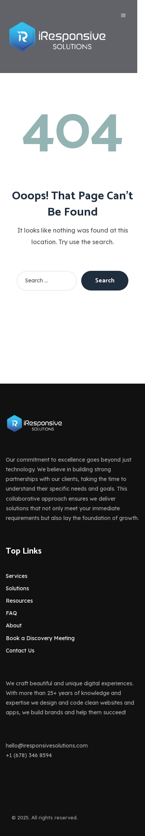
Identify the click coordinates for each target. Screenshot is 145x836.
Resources (19, 600)
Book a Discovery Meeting (40, 638)
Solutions (17, 588)
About (14, 625)
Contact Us (20, 650)
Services (16, 576)
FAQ (11, 613)
